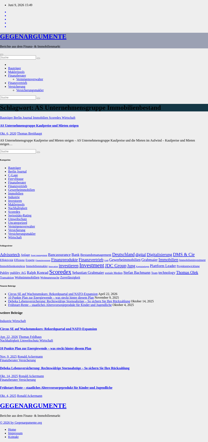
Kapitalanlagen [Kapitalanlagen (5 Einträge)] (142, 266)
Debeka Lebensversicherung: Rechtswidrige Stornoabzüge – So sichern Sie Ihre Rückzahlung (69, 301)
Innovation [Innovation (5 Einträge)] (53, 266)
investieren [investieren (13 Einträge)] (68, 265)
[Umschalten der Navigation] (1, 54)
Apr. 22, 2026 (9, 337)
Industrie (14, 197)
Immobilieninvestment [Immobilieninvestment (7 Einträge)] (192, 260)
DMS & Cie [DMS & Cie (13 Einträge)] (184, 254)
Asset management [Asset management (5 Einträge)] (39, 255)
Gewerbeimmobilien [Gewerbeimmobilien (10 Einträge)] (125, 260)
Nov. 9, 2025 (8, 356)
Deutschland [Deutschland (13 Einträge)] (123, 254)
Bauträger (14, 68)
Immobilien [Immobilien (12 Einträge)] (168, 259)
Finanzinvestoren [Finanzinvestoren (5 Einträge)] (43, 260)
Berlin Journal (23, 117)
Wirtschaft (68, 117)
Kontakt (13, 437)
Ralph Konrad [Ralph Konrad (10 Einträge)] (37, 272)
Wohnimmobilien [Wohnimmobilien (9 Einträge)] (27, 277)
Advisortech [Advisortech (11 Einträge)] (10, 254)
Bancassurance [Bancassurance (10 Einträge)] (59, 255)
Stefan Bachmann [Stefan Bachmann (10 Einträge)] (136, 272)
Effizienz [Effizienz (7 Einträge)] (19, 260)
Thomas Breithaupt (29, 133)
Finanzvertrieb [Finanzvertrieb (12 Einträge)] (91, 259)
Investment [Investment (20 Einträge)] (91, 265)
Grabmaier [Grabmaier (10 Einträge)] (149, 260)
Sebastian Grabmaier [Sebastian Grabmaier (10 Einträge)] (88, 272)
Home (12, 429)
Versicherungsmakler (30, 90)
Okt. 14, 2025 (9, 376)
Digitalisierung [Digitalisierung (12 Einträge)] (159, 254)
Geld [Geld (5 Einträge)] (106, 260)
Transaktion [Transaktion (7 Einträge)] (7, 277)
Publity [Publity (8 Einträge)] (4, 272)
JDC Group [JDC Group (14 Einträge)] (115, 265)
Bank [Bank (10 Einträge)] (76, 255)
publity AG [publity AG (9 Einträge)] (18, 273)
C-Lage (13, 175)
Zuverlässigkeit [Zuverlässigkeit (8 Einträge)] (70, 277)
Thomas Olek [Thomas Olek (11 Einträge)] (187, 272)
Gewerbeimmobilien (21, 190)
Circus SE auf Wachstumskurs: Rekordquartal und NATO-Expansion (53, 294)
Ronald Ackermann (30, 356)
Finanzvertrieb (17, 83)
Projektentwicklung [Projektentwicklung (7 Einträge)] (188, 266)
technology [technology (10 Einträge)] (166, 272)
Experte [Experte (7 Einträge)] (30, 260)
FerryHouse (16, 179)
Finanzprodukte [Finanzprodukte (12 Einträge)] (64, 259)
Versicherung (16, 86)
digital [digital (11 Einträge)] (140, 254)
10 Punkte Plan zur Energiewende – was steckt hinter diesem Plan (51, 297)
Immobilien (41, 117)
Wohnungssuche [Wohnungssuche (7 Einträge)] (49, 277)
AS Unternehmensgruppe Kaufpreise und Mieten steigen (39, 125)
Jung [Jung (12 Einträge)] (131, 265)
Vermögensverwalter (29, 79)
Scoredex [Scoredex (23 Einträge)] (60, 272)
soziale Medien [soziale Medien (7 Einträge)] (114, 272)
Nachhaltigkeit (17, 208)
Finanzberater (17, 75)
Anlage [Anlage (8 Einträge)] (25, 255)
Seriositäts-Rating (19, 215)
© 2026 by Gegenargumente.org (21, 422)
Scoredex (55, 117)
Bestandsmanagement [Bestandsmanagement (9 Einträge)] (96, 255)
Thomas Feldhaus (30, 337)
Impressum (15, 433)
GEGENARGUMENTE (33, 36)
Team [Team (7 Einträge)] (154, 272)
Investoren (15, 200)
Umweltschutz (17, 219)
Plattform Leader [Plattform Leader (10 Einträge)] (163, 266)
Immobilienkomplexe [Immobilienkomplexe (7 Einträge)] (12, 266)
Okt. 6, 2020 (8, 133)
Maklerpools (16, 72)
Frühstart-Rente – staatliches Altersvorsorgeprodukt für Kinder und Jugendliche (60, 305)
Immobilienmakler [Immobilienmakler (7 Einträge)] (37, 266)
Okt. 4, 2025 (8, 395)
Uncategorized (17, 222)
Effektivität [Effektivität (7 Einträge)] (6, 260)
